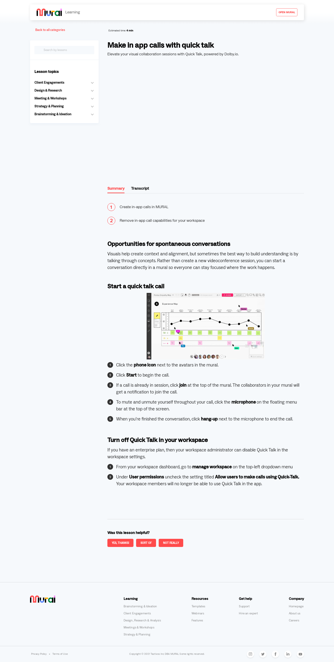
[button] (64, 83)
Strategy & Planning (137, 635)
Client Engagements (137, 613)
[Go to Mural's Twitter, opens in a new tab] (262, 654)
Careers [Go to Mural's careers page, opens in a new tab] (294, 620)
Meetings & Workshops (139, 628)
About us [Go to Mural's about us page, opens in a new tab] (294, 613)
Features (197, 620)
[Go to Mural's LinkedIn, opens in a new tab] (287, 654)
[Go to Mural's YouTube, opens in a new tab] (300, 654)
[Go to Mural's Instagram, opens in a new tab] (250, 654)
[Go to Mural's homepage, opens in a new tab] (42, 599)
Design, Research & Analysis (142, 620)
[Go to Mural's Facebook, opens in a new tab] (275, 654)
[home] (58, 12)
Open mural (287, 12)
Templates (198, 606)
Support (244, 606)
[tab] (115, 189)
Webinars (198, 613)
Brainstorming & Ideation (140, 606)
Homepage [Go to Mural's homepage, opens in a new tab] (296, 606)
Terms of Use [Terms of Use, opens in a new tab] (60, 654)
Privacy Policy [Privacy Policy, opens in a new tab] (39, 654)
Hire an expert (248, 613)
